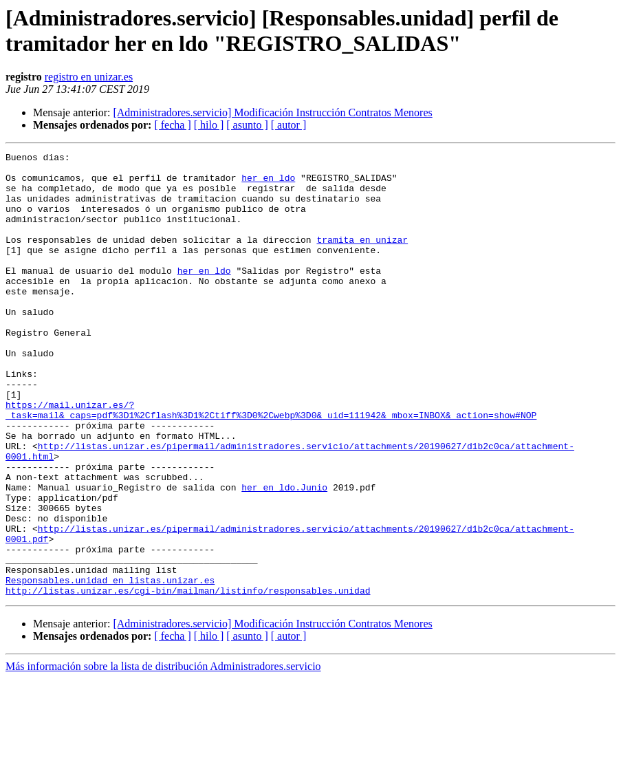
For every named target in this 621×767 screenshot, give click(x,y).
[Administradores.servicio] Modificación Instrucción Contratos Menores (272, 112)
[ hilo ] (209, 125)
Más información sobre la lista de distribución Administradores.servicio (163, 755)
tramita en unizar (362, 258)
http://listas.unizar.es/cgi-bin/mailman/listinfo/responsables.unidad (188, 679)
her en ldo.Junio (284, 555)
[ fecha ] (172, 125)
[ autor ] (289, 125)
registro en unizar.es (89, 77)
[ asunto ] (247, 125)
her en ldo (268, 183)
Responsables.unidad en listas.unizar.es (110, 666)
